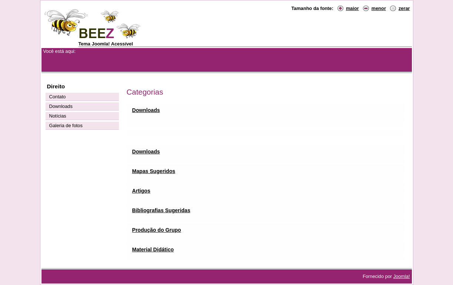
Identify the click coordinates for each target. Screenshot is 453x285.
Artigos (141, 191)
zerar (404, 8)
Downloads (146, 110)
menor (379, 8)
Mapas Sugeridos (154, 171)
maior (352, 8)
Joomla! (401, 276)
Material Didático (153, 249)
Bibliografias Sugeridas (161, 210)
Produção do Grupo (156, 230)
